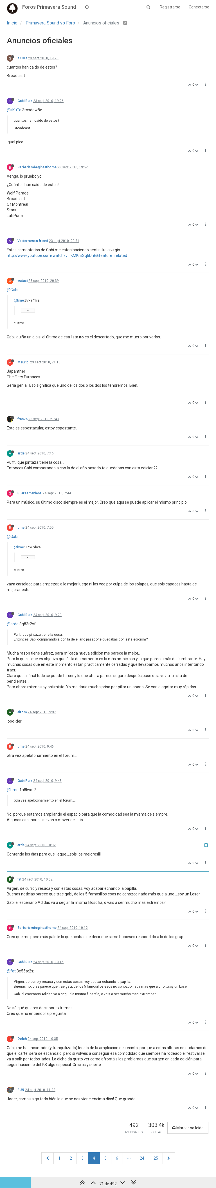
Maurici (23, 362)
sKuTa (22, 58)
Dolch (22, 1039)
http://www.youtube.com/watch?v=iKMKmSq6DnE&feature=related (67, 255)
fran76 (22, 419)
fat (19, 879)
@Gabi (12, 290)
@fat (11, 971)
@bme (19, 300)
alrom (22, 712)
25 (156, 1158)
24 (142, 1158)
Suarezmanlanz (29, 493)
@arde (13, 624)
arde (20, 453)
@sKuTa (14, 110)
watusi (22, 281)
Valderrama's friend (32, 241)
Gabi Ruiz (24, 101)
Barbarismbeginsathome (37, 167)
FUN (20, 1090)
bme (20, 527)
